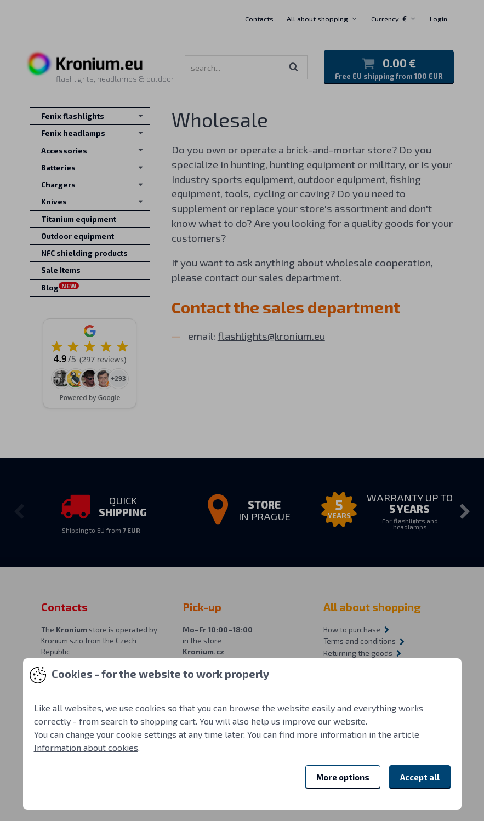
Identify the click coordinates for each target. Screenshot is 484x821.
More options (342, 777)
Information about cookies (86, 747)
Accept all (420, 777)
